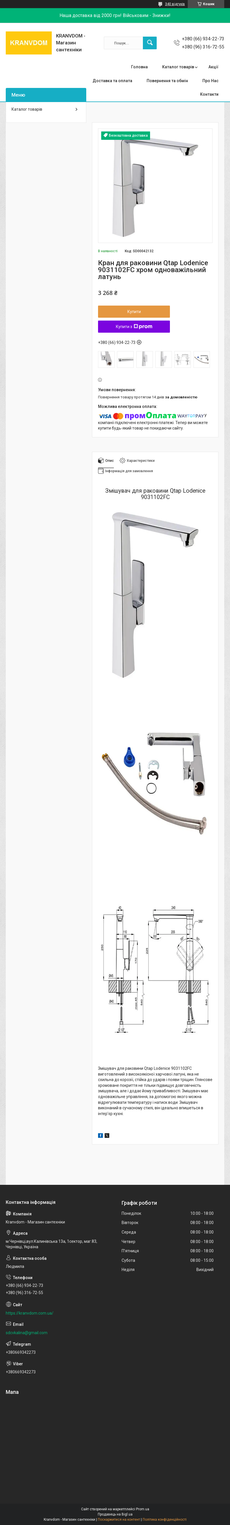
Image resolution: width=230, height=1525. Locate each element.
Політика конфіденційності (165, 1520)
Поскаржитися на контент (119, 1520)
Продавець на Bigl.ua (115, 1514)
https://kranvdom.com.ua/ (29, 1313)
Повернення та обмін (167, 80)
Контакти (209, 94)
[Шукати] (150, 43)
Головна (139, 67)
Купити (134, 311)
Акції (213, 67)
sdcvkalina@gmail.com (26, 1332)
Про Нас (210, 80)
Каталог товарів (178, 67)
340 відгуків (175, 4)
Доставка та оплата (112, 80)
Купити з (134, 326)
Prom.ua (142, 1509)
